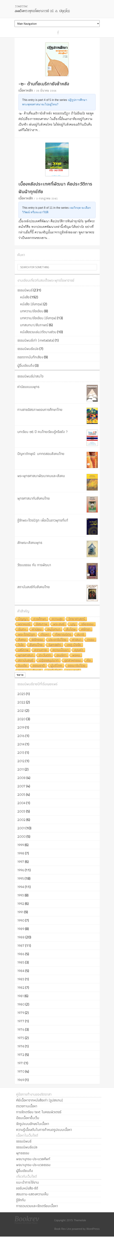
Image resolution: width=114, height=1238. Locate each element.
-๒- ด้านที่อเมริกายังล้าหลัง (43, 83)
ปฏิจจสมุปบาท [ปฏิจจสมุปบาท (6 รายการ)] (49, 660)
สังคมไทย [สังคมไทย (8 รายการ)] (36, 645)
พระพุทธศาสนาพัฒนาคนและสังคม (41, 476)
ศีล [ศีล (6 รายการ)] (89, 660)
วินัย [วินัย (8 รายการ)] (21, 645)
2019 (20, 727)
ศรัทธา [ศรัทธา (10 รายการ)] (85, 629)
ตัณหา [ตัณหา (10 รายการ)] (45, 634)
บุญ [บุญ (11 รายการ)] (73, 624)
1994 (20, 887)
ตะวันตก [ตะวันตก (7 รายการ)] (45, 655)
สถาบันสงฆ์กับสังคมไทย (33, 587)
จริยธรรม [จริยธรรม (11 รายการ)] (87, 624)
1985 (20, 962)
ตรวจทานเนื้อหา (26, 1106)
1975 (20, 1038)
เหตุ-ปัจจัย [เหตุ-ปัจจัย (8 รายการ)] (74, 645)
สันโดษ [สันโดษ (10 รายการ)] (71, 629)
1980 (21, 1004)
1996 (20, 870)
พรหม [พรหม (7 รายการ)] (76, 655)
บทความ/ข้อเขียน (31, 311)
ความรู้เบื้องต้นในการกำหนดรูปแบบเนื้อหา (44, 1129)
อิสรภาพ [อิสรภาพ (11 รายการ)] (41, 624)
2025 (21, 694)
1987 (20, 945)
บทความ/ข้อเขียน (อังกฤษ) (38, 318)
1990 (20, 920)
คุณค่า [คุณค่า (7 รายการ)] (78, 650)
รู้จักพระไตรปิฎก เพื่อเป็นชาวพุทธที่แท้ (42, 520)
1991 (20, 912)
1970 (20, 1071)
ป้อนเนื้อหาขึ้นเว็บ (27, 1118)
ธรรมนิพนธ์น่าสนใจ (30, 376)
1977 (20, 1021)
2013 (20, 752)
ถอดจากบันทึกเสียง (30, 357)
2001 (21, 828)
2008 (21, 778)
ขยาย (20, 674)
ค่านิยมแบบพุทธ (28, 387)
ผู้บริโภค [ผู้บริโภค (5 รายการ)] (56, 665)
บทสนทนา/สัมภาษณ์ (34, 325)
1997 (20, 861)
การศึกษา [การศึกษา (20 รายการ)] (40, 619)
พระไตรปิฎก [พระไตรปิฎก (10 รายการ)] (26, 634)
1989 (20, 929)
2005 (21, 794)
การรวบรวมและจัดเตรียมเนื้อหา (37, 1206)
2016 (21, 736)
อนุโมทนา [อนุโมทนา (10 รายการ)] (54, 629)
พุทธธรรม (22, 1153)
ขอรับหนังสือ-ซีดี (27, 1188)
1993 (20, 895)
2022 (21, 702)
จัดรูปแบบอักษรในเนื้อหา (32, 1124)
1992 (20, 903)
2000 (21, 836)
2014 (21, 744)
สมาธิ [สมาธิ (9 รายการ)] (80, 634)
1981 (20, 996)
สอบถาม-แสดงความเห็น (32, 1194)
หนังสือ (25, 297)
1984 (20, 971)
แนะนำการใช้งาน (27, 1182)
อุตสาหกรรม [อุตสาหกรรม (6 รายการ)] (73, 660)
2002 (21, 820)
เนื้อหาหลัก (25, 90)
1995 (20, 878)
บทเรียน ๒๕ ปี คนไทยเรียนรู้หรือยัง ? (42, 432)
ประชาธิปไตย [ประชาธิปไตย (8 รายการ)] (57, 640)
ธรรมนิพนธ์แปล (28, 349)
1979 (20, 1013)
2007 (21, 786)
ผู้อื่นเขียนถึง (25, 365)
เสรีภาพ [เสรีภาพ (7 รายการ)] (23, 650)
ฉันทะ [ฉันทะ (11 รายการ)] (22, 629)
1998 (20, 853)
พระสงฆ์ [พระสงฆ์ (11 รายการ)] (59, 624)
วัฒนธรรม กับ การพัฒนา (34, 565)
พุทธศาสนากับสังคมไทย (33, 498)
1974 (20, 1046)
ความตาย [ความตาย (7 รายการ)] (40, 650)
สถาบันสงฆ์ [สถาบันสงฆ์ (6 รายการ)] (25, 660)
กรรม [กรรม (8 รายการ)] (90, 640)
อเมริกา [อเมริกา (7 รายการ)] (61, 655)
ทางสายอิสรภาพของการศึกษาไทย (39, 409)
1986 (20, 954)
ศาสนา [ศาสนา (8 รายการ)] (76, 640)
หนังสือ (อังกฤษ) (31, 304)
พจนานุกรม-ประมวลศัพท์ (33, 1159)
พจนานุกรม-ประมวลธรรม (33, 1165)
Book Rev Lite (62, 1229)
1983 (20, 979)
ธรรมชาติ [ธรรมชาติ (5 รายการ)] (39, 665)
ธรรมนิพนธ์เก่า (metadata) (35, 340)
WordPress (93, 1229)
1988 (21, 937)
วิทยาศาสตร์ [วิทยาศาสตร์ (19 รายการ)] (77, 619)
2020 (21, 719)
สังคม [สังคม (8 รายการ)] (22, 640)
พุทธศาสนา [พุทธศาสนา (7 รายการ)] (25, 655)
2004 (21, 803)
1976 (20, 1029)
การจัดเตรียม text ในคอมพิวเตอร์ (38, 1112)
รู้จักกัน (21, 1200)
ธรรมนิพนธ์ (25, 290)
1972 (20, 1054)
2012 (21, 761)
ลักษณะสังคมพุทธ (29, 542)
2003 (21, 811)
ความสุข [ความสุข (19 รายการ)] (57, 619)
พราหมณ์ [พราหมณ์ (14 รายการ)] (24, 624)
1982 (20, 987)
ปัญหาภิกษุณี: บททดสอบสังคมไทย (40, 454)
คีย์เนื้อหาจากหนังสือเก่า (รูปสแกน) (39, 1100)
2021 (21, 710)
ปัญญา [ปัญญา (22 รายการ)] (23, 619)
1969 (20, 1080)
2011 (20, 769)
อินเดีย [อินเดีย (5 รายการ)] (22, 665)
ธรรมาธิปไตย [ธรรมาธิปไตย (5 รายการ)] (76, 665)
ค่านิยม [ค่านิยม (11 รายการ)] (37, 629)
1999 (20, 845)
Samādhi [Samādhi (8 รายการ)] (55, 645)
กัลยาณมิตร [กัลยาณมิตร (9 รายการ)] (63, 634)
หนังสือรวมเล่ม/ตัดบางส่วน (38, 332)
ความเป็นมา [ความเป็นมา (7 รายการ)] (61, 650)
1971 (20, 1063)
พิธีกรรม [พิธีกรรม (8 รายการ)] (37, 640)
